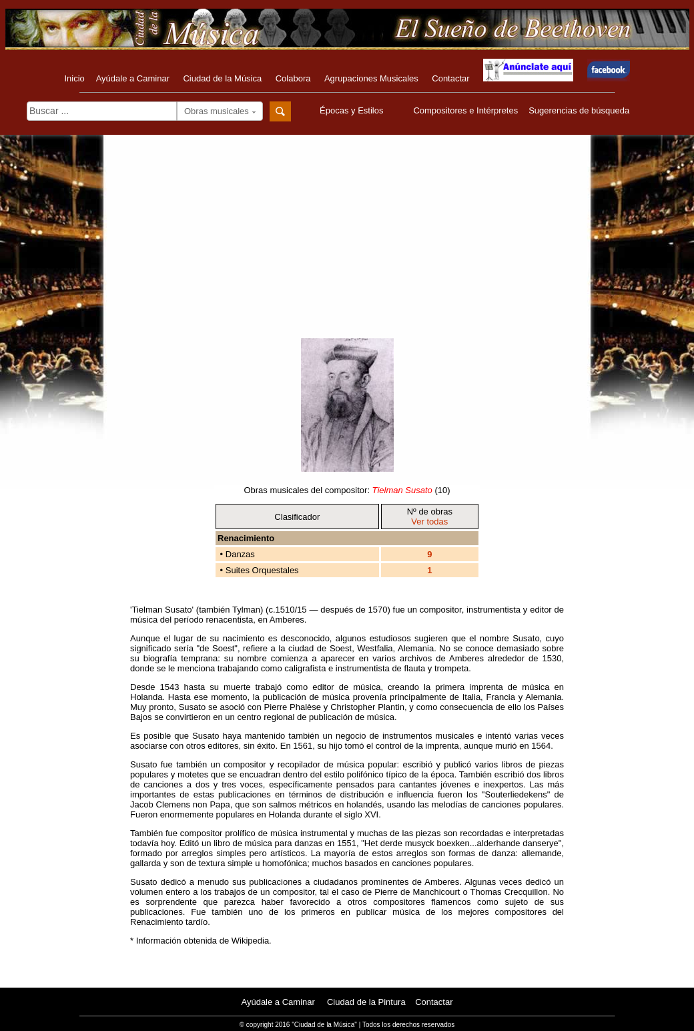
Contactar (450, 78)
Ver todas (429, 522)
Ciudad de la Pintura (366, 1002)
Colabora (293, 78)
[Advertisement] (347, 244)
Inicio (74, 78)
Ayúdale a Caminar (132, 78)
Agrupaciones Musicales (371, 78)
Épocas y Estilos (353, 110)
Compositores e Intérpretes (465, 110)
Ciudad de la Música (222, 78)
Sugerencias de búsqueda (579, 110)
